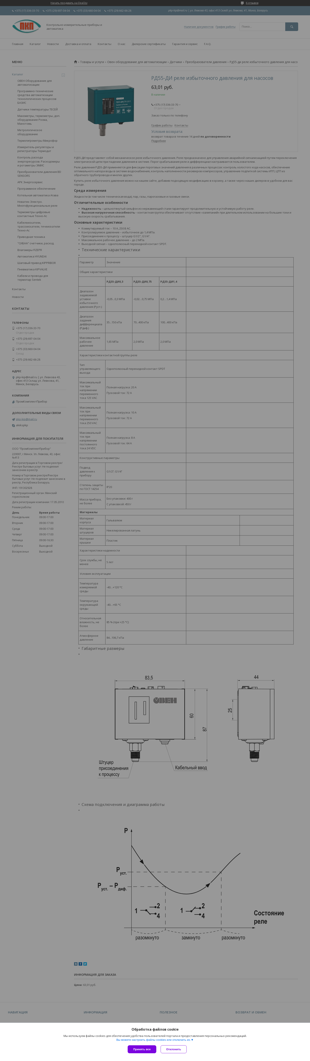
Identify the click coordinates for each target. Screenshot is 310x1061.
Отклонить (173, 1049)
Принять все (142, 1049)
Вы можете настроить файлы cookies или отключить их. (153, 1039)
